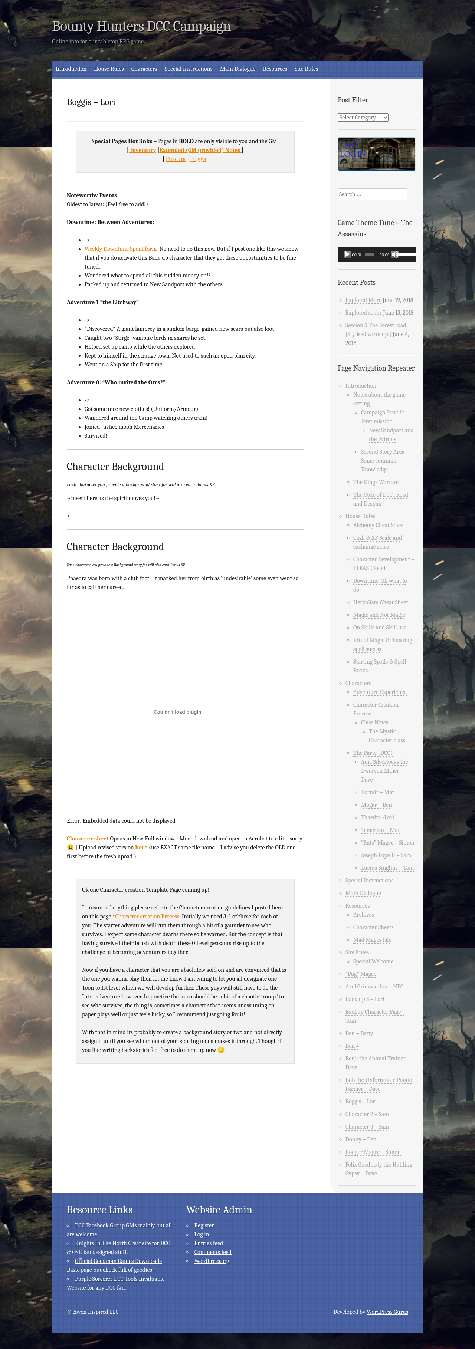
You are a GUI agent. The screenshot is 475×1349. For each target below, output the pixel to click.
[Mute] (395, 254)
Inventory (142, 150)
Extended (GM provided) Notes (200, 150)
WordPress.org (211, 1261)
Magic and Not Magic (379, 615)
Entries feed (208, 1243)
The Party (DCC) (373, 753)
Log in (201, 1234)
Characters (144, 69)
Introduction (71, 69)
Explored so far (363, 312)
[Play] (347, 254)
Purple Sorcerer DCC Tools (106, 1279)
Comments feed (213, 1252)
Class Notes (374, 722)
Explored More (363, 300)
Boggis (198, 159)
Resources (275, 69)
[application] (377, 254)
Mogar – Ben (376, 805)
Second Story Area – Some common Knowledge (385, 460)
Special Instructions (188, 69)
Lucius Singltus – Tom (387, 868)
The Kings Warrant (376, 482)
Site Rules (306, 69)
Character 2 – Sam (367, 1114)
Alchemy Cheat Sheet (378, 525)
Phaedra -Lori (377, 817)
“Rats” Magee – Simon (388, 842)
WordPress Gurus (387, 1312)
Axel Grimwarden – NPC (374, 986)
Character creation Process (147, 916)
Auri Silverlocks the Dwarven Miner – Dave (384, 771)
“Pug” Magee (360, 974)
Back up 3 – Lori (364, 999)
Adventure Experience (380, 692)
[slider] (369, 254)
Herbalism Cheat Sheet (380, 602)
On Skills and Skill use (379, 627)
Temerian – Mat (380, 830)
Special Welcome (373, 961)
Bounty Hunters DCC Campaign (141, 25)
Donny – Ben (361, 1139)
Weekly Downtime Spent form (121, 249)
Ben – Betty (359, 1033)
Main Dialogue (238, 69)
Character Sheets (373, 927)
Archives (363, 914)
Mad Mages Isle (372, 940)
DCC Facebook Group (100, 1225)
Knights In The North (101, 1243)
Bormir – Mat (377, 792)
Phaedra (176, 159)
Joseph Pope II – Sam (386, 855)
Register (204, 1225)
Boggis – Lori (361, 1101)
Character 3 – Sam (367, 1126)
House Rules (109, 69)
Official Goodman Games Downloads (118, 1261)
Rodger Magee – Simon (373, 1152)
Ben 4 (352, 1046)
